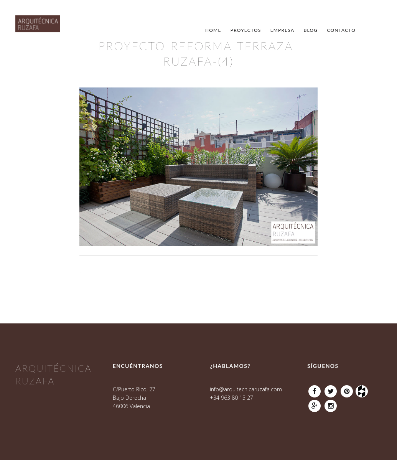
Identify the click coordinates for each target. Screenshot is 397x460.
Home (213, 30)
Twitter (331, 389)
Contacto (341, 30)
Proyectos (246, 30)
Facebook (314, 389)
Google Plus (314, 404)
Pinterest (347, 389)
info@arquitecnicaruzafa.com (246, 389)
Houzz (363, 389)
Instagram (331, 404)
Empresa (282, 30)
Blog (311, 30)
